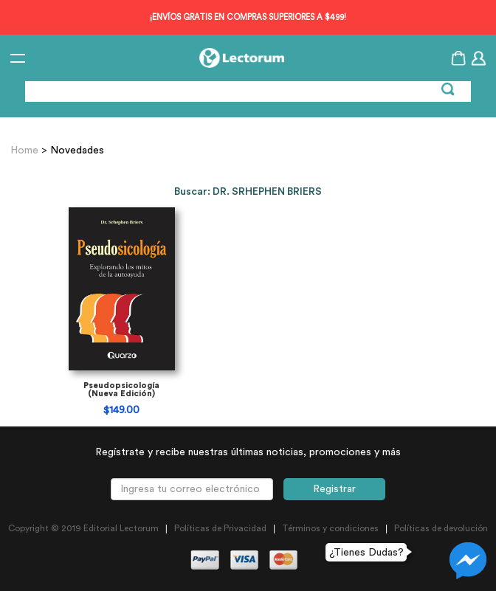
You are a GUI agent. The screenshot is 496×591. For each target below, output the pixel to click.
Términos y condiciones (330, 528)
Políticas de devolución (441, 528)
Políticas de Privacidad (220, 528)
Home (25, 150)
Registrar (334, 489)
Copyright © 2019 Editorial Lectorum (83, 528)
